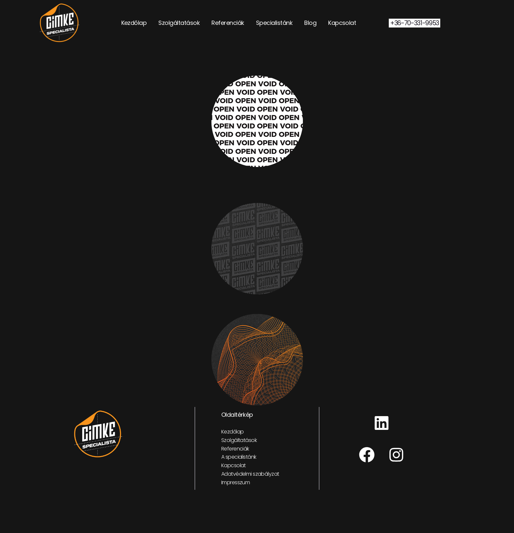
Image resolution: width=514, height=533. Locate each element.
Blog (310, 23)
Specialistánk (274, 23)
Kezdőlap (134, 23)
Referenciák (227, 23)
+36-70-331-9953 (414, 23)
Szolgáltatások (179, 23)
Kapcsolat (342, 23)
